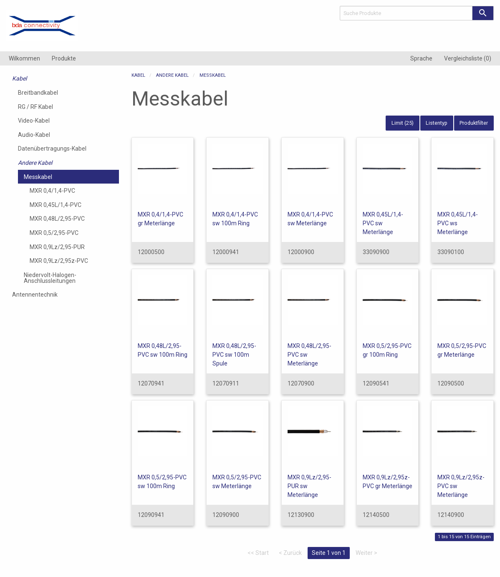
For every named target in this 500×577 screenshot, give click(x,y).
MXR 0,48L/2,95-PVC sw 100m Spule (234, 355)
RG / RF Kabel (35, 106)
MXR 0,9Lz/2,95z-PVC (59, 260)
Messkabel (38, 177)
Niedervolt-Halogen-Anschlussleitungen (50, 278)
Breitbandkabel (38, 92)
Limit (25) (402, 123)
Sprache (421, 58)
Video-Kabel (34, 120)
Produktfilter (474, 123)
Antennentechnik (35, 294)
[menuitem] (24, 58)
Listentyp (436, 123)
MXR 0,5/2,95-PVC (54, 232)
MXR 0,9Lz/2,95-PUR (57, 247)
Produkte (64, 58)
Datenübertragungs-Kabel (52, 148)
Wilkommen (24, 58)
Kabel (19, 78)
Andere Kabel (35, 162)
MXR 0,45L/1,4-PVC (55, 205)
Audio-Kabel (34, 134)
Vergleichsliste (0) (467, 58)
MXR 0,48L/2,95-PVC (57, 218)
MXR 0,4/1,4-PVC (52, 190)
